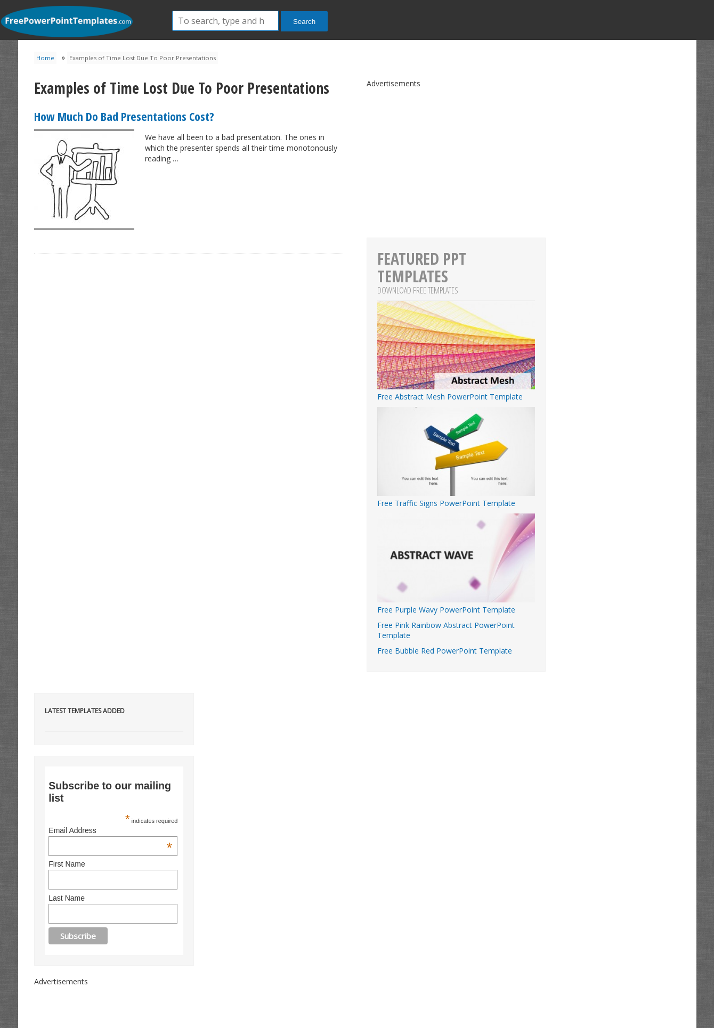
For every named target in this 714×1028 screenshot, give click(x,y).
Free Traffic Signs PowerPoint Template (456, 498)
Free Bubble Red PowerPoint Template (444, 651)
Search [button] (304, 22)
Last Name (66, 898)
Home (45, 58)
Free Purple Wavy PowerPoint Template (456, 604)
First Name (66, 864)
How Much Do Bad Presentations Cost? (124, 116)
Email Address (110, 830)
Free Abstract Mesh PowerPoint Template (456, 391)
